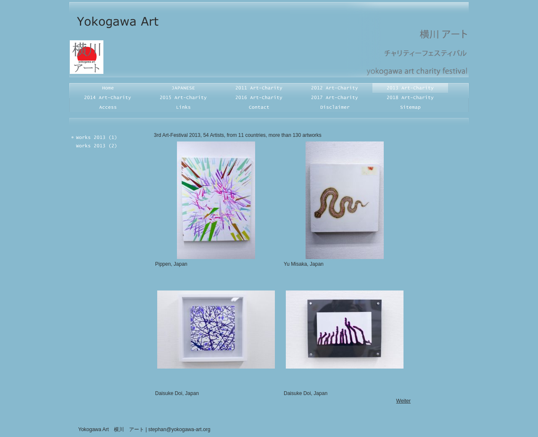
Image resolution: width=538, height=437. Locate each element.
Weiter (403, 401)
